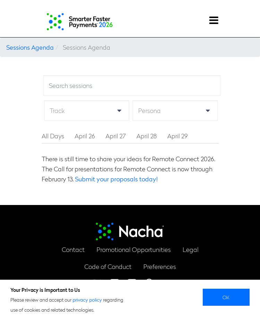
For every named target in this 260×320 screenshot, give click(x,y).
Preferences (159, 266)
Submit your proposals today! (116, 179)
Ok (226, 297)
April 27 (116, 136)
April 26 (85, 136)
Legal (191, 249)
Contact (73, 249)
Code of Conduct (108, 266)
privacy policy (87, 299)
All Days (53, 136)
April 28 (146, 136)
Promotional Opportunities (134, 249)
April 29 (177, 136)
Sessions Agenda (30, 47)
